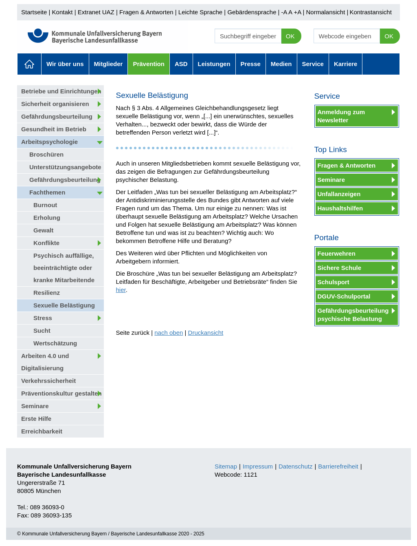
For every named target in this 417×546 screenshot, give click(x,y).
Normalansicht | (327, 12)
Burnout (45, 204)
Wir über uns (65, 63)
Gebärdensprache (251, 12)
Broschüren (46, 154)
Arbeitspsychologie (49, 141)
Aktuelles (29, 64)
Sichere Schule (340, 267)
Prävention (149, 63)
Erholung (46, 217)
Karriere (346, 63)
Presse (251, 63)
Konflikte (46, 242)
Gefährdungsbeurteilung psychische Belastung (353, 314)
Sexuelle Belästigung (64, 305)
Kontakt (62, 12)
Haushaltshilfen (340, 208)
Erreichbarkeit (41, 431)
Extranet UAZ (96, 12)
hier (121, 289)
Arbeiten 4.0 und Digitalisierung (45, 361)
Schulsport (333, 282)
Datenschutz (295, 466)
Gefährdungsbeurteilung (56, 116)
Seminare (35, 405)
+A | (298, 12)
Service (313, 63)
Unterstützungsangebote (65, 167)
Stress (42, 317)
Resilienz (46, 292)
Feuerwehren (337, 253)
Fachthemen (47, 192)
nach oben (168, 332)
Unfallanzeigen (339, 193)
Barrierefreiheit (338, 466)
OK (290, 36)
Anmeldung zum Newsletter (341, 116)
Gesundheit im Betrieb (53, 129)
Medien (281, 63)
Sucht (41, 330)
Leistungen (214, 63)
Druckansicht (206, 332)
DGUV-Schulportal (344, 296)
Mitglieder (108, 63)
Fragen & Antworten (146, 12)
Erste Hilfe (36, 418)
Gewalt (43, 230)
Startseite (34, 12)
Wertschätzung (55, 343)
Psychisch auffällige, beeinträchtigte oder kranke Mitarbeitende (63, 267)
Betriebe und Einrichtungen (61, 91)
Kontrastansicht (370, 12)
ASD (181, 63)
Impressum (258, 466)
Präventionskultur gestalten (61, 393)
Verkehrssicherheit (48, 380)
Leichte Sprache (200, 12)
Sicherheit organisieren (55, 103)
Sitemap (226, 466)
